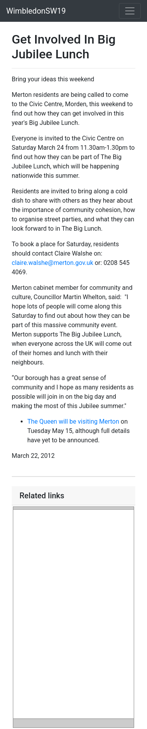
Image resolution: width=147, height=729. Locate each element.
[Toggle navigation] (130, 11)
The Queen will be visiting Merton (73, 421)
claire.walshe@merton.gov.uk (52, 262)
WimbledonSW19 (36, 11)
